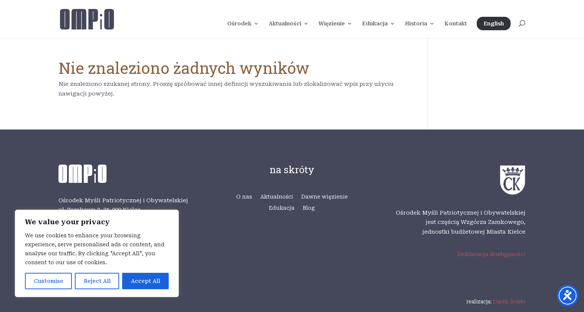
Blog (309, 208)
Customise (48, 281)
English (493, 23)
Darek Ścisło (509, 302)
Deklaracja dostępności (491, 254)
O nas (244, 197)
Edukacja (375, 23)
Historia (416, 23)
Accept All (145, 281)
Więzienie (331, 23)
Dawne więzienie (324, 197)
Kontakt (455, 23)
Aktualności (285, 23)
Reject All (97, 281)
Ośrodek (239, 23)
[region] (97, 253)
